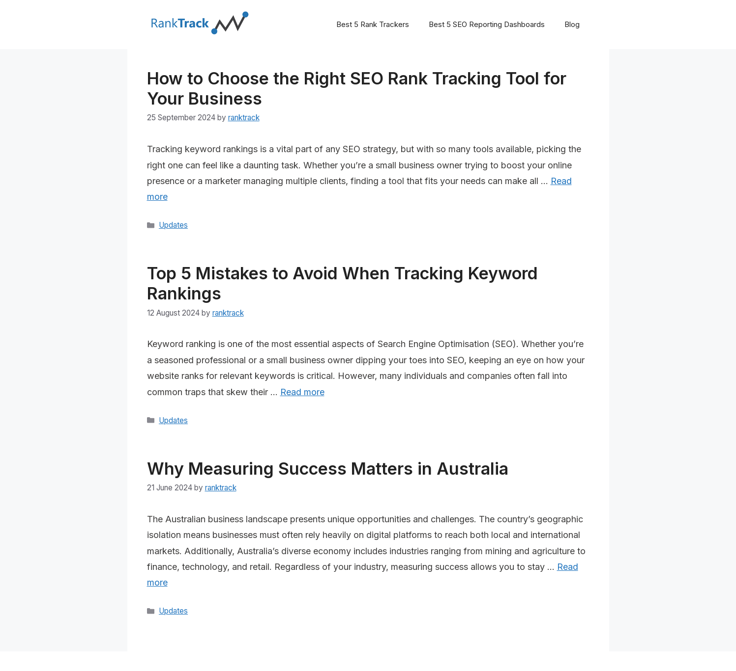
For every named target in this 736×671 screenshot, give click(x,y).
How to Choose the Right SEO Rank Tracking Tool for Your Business (356, 88)
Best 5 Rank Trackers (372, 24)
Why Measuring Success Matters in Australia (327, 468)
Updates (173, 225)
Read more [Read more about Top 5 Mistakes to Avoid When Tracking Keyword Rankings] (302, 392)
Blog (572, 24)
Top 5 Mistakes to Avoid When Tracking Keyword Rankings (342, 283)
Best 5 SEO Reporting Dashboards (487, 24)
